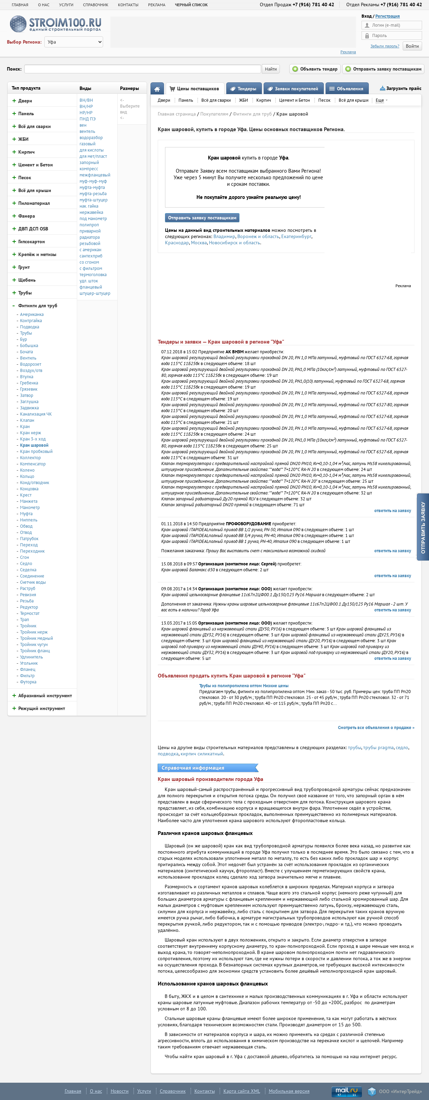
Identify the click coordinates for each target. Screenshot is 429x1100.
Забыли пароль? (385, 45)
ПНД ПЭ (88, 119)
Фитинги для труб (252, 114)
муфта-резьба (93, 194)
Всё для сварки (216, 100)
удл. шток (89, 281)
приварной (90, 231)
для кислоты (92, 150)
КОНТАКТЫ (128, 4)
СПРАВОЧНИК (95, 4)
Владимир (224, 236)
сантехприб (91, 256)
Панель (186, 100)
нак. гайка (89, 206)
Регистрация (387, 16)
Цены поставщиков (198, 88)
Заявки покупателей (296, 88)
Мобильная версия (289, 1091)
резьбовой (90, 243)
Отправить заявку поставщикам (202, 218)
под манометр (93, 218)
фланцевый (91, 287)
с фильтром (91, 268)
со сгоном (89, 262)
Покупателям (214, 114)
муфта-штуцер (94, 200)
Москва (199, 242)
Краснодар (177, 242)
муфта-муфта (92, 187)
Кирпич (263, 100)
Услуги (144, 1091)
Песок (324, 100)
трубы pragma (378, 747)
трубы (354, 747)
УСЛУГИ (66, 4)
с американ (90, 250)
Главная (20, 4)
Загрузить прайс (403, 88)
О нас (96, 1091)
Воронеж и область (258, 236)
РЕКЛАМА (156, 4)
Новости (120, 1091)
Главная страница (177, 114)
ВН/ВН (86, 100)
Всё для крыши (353, 100)
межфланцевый (95, 175)
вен (83, 125)
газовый (87, 144)
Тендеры (247, 88)
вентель (87, 131)
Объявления (350, 88)
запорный (89, 162)
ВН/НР (86, 106)
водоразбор (91, 137)
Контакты (204, 1091)
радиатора (90, 237)
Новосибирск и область (234, 242)
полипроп (89, 225)
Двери (164, 100)
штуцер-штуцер (95, 293)
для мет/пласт (93, 156)
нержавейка (91, 212)
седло (402, 747)
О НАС (43, 4)
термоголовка (93, 275)
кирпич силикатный (202, 754)
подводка (168, 754)
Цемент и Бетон (294, 100)
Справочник (173, 1091)
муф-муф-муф (93, 181)
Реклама (348, 51)
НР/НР (86, 113)
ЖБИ (243, 100)
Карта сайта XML (241, 1091)
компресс (89, 169)
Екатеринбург (296, 236)
